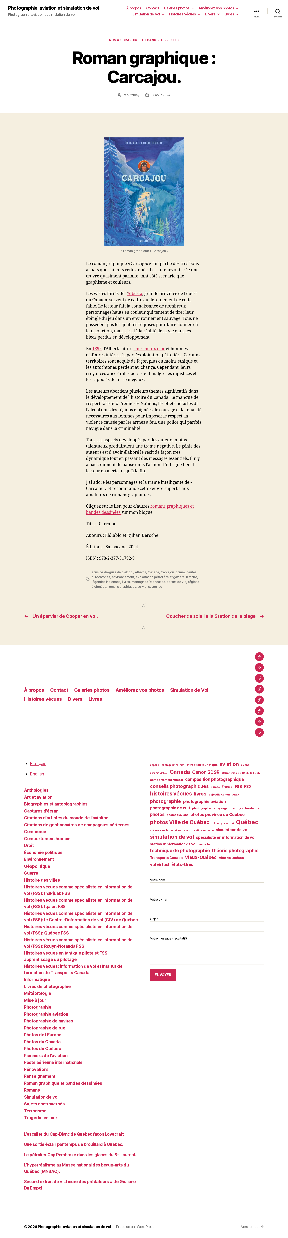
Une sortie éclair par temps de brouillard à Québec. (74, 1144)
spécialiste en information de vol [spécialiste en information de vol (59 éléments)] (225, 837)
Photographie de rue (44, 1027)
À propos (133, 8)
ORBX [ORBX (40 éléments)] (235, 794)
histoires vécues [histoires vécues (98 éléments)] (171, 793)
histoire (191, 577)
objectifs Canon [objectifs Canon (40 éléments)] (219, 794)
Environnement (39, 859)
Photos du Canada (42, 1041)
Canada (153, 572)
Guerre (31, 873)
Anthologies (36, 790)
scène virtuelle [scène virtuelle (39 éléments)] (159, 830)
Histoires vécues (182, 14)
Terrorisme (35, 1110)
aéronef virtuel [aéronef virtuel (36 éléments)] (159, 773)
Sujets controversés (44, 1103)
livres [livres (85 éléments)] (200, 794)
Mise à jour (35, 1000)
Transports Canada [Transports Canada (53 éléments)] (166, 858)
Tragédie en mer (40, 1117)
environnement (123, 577)
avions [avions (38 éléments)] (245, 764)
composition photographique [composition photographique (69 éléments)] (214, 779)
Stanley (133, 95)
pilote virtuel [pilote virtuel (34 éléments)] (227, 823)
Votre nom (207, 885)
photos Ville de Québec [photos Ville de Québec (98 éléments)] (180, 822)
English (37, 773)
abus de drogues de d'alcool (112, 572)
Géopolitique (37, 866)
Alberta (134, 293)
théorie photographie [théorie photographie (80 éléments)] (235, 850)
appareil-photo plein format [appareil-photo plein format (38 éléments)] (167, 764)
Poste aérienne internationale (53, 1062)
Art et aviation (38, 797)
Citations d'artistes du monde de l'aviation (66, 817)
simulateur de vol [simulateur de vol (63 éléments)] (232, 829)
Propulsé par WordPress (135, 1227)
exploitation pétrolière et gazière (160, 577)
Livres (229, 14)
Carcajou (167, 572)
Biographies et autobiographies (56, 804)
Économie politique (43, 852)
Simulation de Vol (146, 14)
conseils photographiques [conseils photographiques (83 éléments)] (179, 786)
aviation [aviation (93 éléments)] (229, 764)
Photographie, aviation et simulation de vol (53, 8)
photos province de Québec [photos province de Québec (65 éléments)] (217, 814)
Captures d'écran (41, 811)
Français (38, 763)
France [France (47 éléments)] (227, 787)
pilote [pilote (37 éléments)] (215, 823)
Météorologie (37, 993)
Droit (29, 845)
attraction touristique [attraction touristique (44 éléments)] (201, 764)
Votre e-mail (207, 904)
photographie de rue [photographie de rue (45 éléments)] (244, 808)
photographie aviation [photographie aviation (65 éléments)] (204, 801)
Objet (207, 924)
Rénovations (36, 1069)
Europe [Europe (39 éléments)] (215, 786)
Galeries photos (177, 8)
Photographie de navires (48, 1020)
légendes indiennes (106, 582)
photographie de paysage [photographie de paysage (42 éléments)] (209, 808)
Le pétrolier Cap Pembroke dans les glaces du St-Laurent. (80, 1154)
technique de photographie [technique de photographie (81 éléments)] (180, 850)
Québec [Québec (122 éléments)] (247, 822)
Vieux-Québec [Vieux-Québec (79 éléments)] (201, 857)
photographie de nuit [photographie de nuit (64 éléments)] (170, 808)
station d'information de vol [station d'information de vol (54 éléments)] (173, 844)
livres (126, 582)
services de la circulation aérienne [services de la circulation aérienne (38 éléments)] (192, 830)
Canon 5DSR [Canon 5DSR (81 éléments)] (206, 772)
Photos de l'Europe (42, 1034)
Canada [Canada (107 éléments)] (180, 772)
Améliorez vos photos (216, 8)
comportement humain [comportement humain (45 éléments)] (166, 780)
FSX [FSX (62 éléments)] (247, 786)
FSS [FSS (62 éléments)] (238, 786)
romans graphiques (122, 587)
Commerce (35, 831)
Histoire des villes (42, 880)
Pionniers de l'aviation (46, 1055)
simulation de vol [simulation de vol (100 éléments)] (172, 837)
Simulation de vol (41, 1097)
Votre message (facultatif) (207, 950)
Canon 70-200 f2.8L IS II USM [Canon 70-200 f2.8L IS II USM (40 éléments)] (241, 772)
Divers (210, 14)
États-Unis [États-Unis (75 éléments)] (182, 864)
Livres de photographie (47, 986)
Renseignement (39, 1076)
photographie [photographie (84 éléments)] (165, 801)
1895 (97, 349)
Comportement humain (47, 838)
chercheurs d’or (149, 349)
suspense (155, 587)
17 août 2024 (160, 95)
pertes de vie (176, 582)
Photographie (37, 1007)
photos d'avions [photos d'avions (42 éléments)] (177, 815)
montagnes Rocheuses (148, 582)
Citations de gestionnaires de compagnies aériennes (77, 824)
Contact (152, 8)
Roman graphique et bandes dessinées (144, 40)
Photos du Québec (42, 1048)
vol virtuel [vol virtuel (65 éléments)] (159, 864)
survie (142, 587)
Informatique (37, 979)
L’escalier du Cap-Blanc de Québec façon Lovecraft (74, 1134)
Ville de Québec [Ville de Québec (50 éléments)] (231, 858)
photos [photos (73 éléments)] (157, 814)
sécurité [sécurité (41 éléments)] (204, 844)
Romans (32, 1090)
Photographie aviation (46, 1014)
